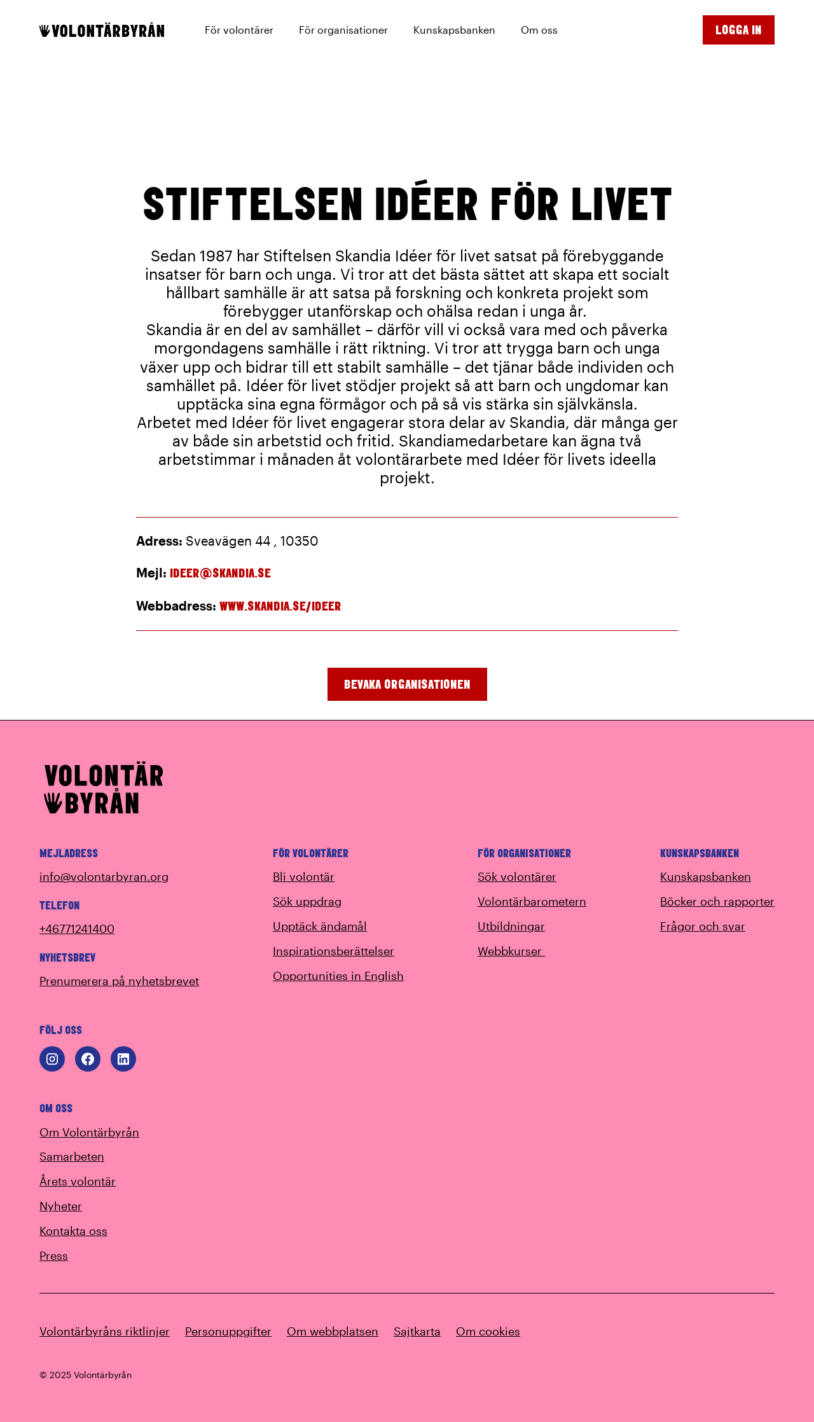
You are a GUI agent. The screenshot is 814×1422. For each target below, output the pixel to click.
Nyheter (60, 1206)
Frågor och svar (702, 926)
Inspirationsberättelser (333, 951)
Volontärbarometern (532, 901)
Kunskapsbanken (705, 876)
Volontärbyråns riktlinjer (104, 1331)
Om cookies (488, 1331)
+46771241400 (76, 928)
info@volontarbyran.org (104, 876)
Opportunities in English (338, 976)
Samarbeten (71, 1156)
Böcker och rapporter (717, 901)
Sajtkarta (417, 1331)
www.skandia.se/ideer (280, 605)
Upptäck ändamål (320, 926)
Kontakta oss (73, 1231)
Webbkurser (519, 951)
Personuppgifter (228, 1331)
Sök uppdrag (307, 901)
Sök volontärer (517, 876)
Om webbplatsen (332, 1331)
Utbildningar (511, 926)
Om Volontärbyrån (89, 1132)
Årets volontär (77, 1181)
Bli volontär (304, 876)
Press (53, 1255)
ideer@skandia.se (220, 572)
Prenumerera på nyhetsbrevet (119, 981)
